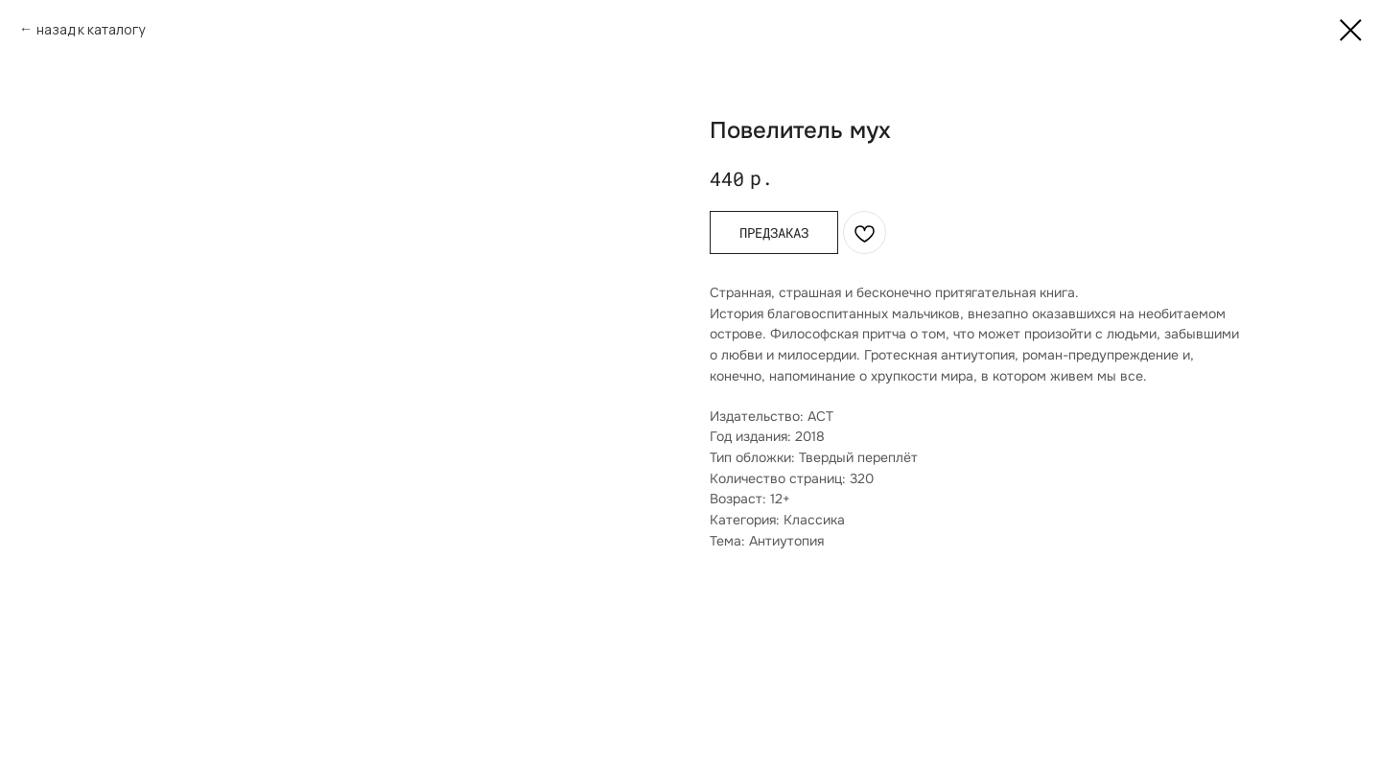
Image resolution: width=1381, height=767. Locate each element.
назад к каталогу (90, 29)
